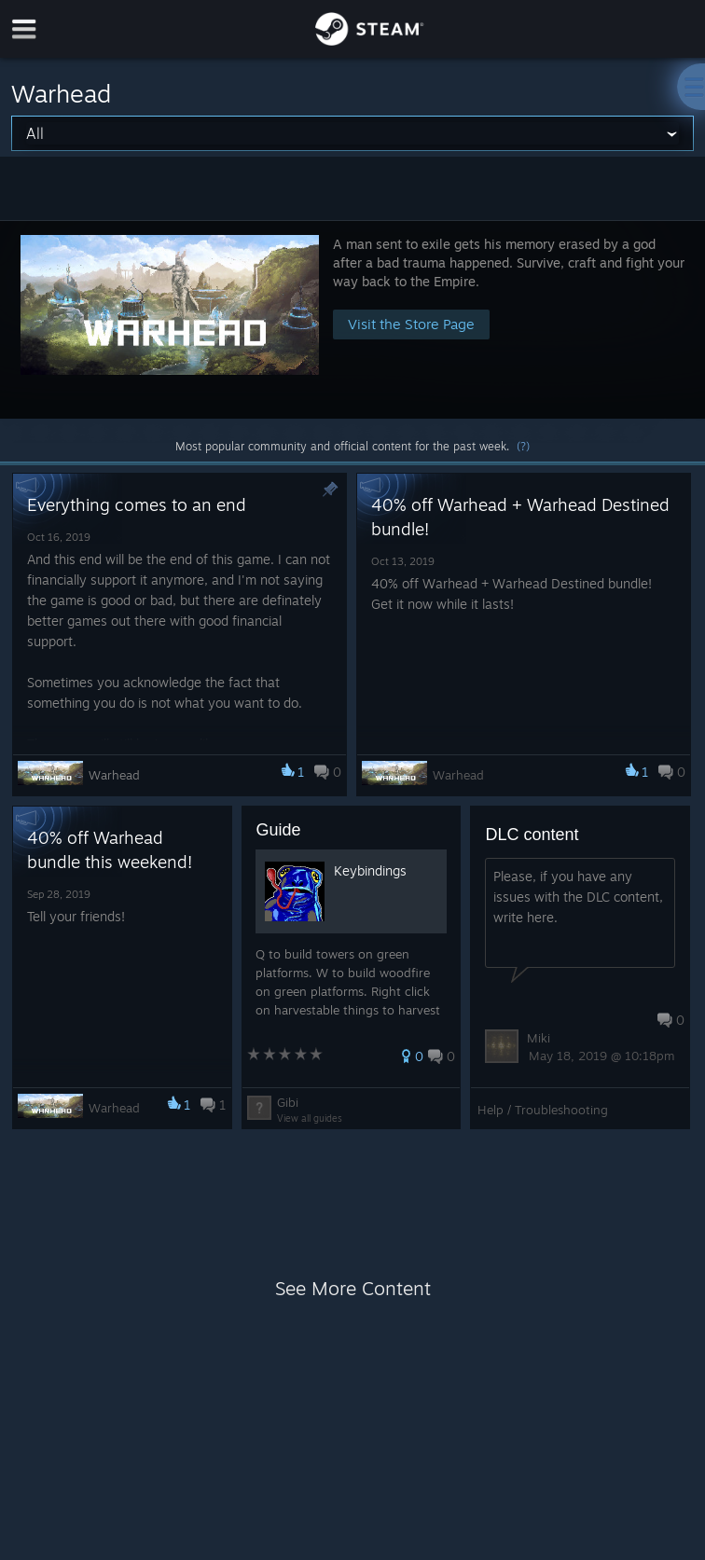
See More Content (353, 1288)
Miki (538, 1037)
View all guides (309, 1118)
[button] (352, 319)
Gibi (287, 1102)
